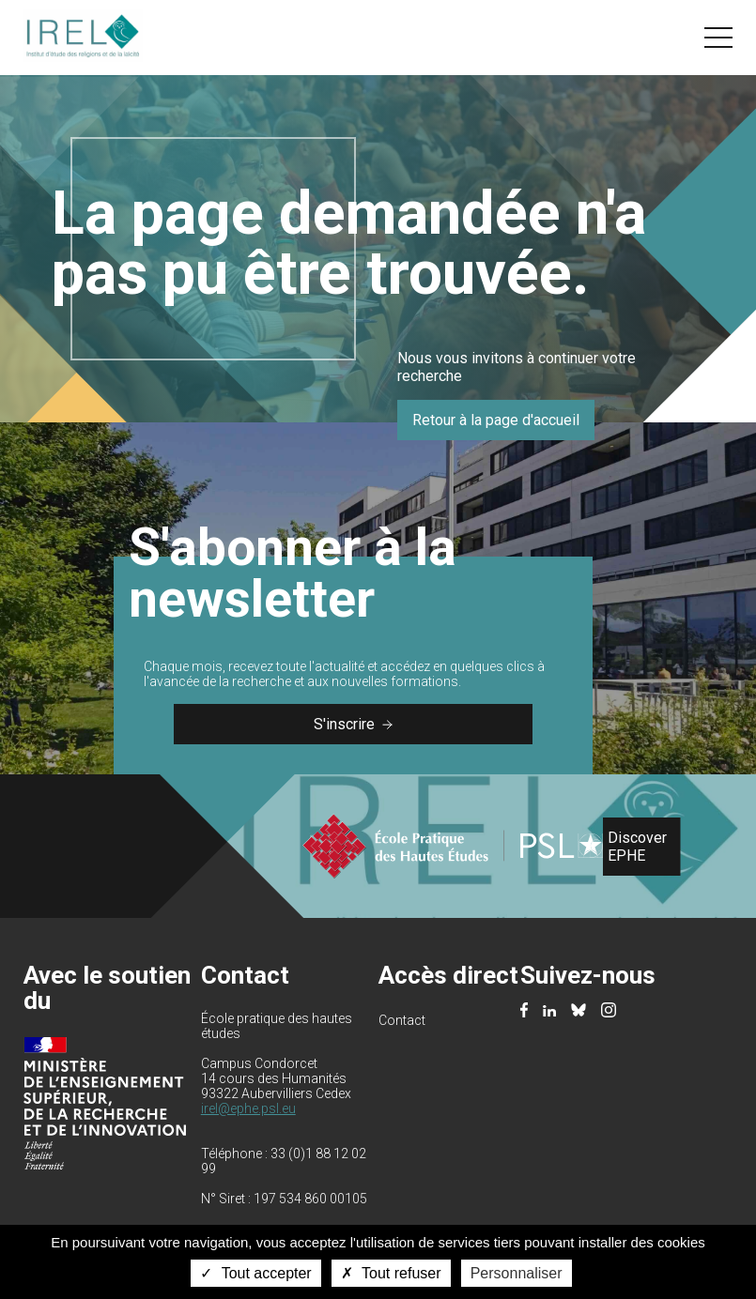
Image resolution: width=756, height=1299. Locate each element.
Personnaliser (517, 1273)
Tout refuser (391, 1273)
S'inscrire (353, 724)
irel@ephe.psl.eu (248, 1108)
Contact (401, 1020)
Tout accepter (255, 1273)
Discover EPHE (637, 846)
